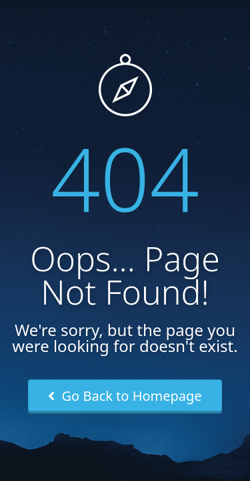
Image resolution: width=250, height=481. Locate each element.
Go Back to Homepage (124, 396)
